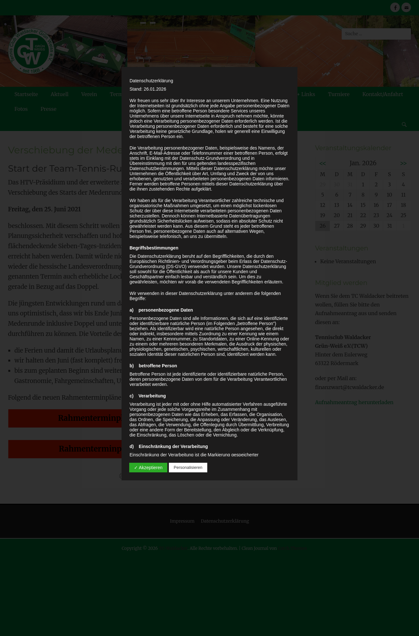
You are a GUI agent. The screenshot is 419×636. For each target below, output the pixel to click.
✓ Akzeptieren (148, 467)
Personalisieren (188, 467)
